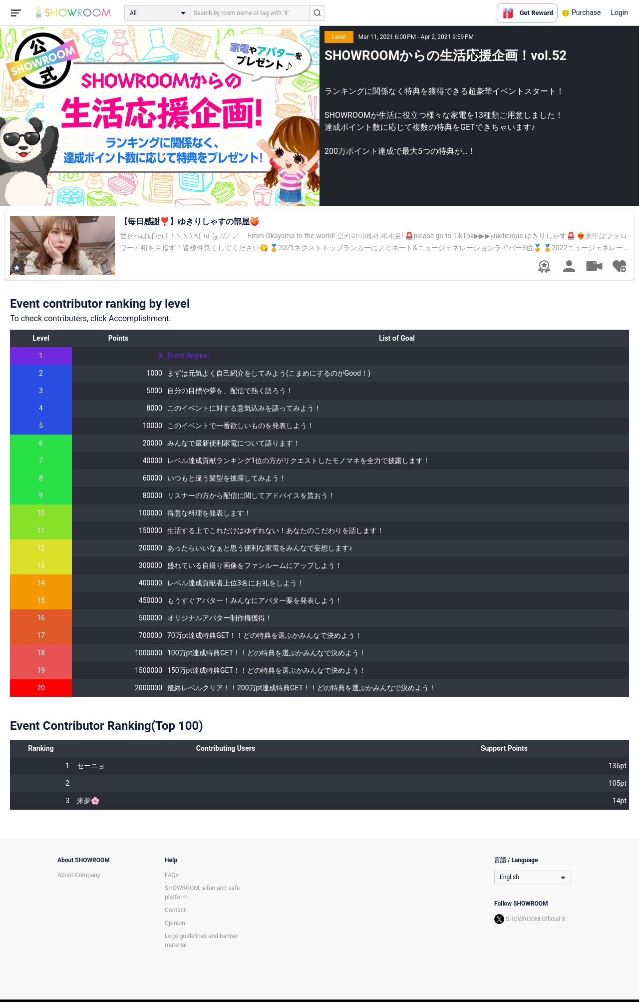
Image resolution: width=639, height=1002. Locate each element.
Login (619, 12)
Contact (175, 910)
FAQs (172, 875)
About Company (78, 875)
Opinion (175, 923)
